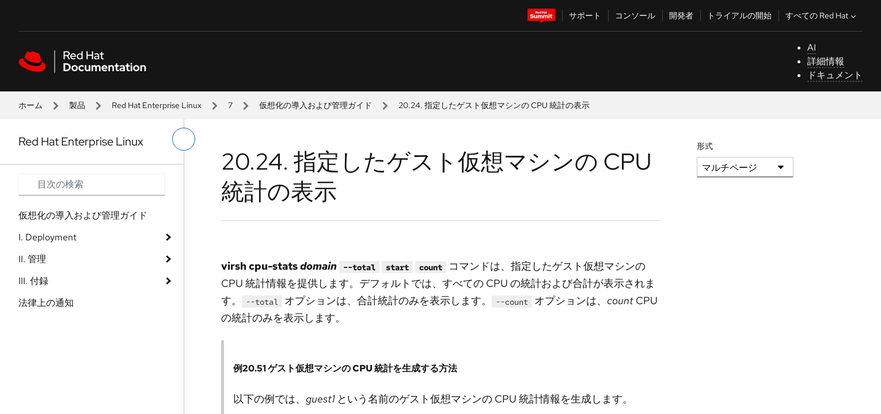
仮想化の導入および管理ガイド (315, 105)
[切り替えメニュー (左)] (183, 139)
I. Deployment (47, 237)
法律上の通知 (46, 303)
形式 (705, 146)
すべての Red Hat (822, 15)
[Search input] (91, 184)
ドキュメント (835, 75)
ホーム (30, 105)
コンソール (635, 15)
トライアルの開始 (739, 15)
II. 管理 (32, 259)
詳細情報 (825, 61)
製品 (77, 105)
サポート (585, 15)
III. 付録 (33, 281)
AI (811, 47)
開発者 (681, 15)
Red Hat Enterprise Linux (157, 105)
